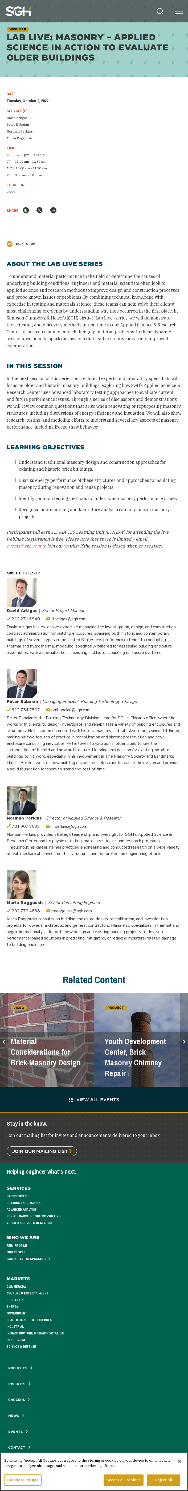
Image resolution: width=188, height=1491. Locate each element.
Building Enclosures (23, 1203)
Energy (12, 1307)
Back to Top (21, 243)
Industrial (15, 1327)
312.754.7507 (23, 710)
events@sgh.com (24, 546)
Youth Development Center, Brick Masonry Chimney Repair (135, 1057)
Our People (16, 1252)
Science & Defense (21, 1347)
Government (17, 1313)
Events (18, 1432)
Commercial (17, 1287)
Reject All (163, 1482)
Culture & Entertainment (27, 1293)
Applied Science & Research (29, 1223)
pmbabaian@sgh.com (68, 710)
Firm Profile (17, 1246)
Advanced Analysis (21, 1210)
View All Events (94, 1099)
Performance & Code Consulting (33, 1216)
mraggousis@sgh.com (69, 911)
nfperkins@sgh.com (66, 826)
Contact (19, 1447)
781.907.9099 (23, 826)
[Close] (179, 1463)
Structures (17, 1196)
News (16, 1416)
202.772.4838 (23, 911)
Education (15, 1300)
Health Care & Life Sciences (29, 1320)
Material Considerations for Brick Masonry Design (46, 1052)
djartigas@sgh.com (66, 619)
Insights (19, 1384)
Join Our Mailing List (40, 1151)
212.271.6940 (23, 619)
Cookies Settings (23, 1482)
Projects (20, 1368)
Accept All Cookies (124, 1482)
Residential (16, 1340)
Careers (19, 1400)
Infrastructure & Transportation (35, 1333)
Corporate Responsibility (28, 1259)
